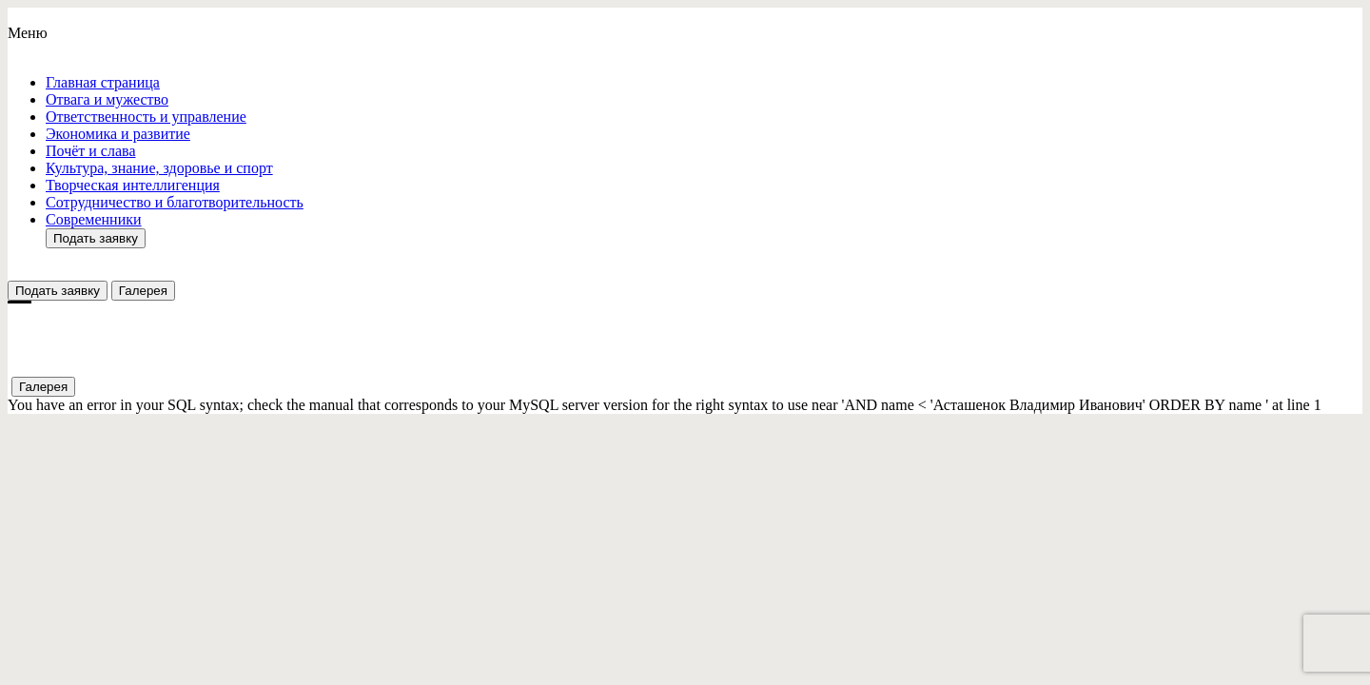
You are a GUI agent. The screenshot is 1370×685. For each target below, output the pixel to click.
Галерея (143, 291)
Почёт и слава (90, 151)
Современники (94, 219)
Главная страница (103, 82)
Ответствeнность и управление (146, 116)
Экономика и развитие (118, 134)
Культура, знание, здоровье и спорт (159, 168)
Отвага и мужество (107, 99)
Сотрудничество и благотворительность (174, 202)
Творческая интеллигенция (133, 185)
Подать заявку (95, 238)
